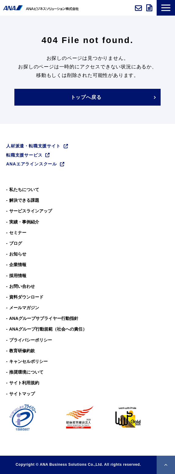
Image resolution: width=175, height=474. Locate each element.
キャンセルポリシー (28, 361)
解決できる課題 (24, 200)
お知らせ (17, 253)
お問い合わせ (139, 8)
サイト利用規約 (24, 382)
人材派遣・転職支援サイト (33, 145)
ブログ (15, 243)
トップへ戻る (86, 97)
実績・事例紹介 (24, 221)
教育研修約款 (22, 350)
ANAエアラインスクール (31, 163)
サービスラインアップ (30, 210)
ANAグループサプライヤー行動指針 (43, 318)
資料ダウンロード (150, 8)
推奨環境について (26, 372)
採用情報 (17, 275)
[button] (166, 8)
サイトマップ (22, 393)
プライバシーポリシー (30, 340)
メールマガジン (24, 307)
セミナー (17, 232)
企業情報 (17, 264)
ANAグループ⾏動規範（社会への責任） (48, 329)
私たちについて (24, 189)
